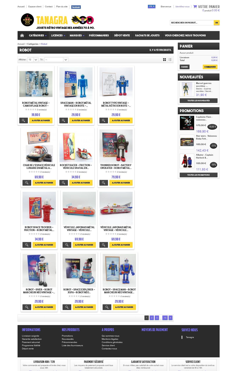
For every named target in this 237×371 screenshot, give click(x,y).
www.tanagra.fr (80, 355)
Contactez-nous (109, 285)
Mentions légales (110, 276)
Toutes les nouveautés (199, 100)
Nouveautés (191, 77)
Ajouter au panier (40, 120)
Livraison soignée (30, 272)
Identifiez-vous (182, 6)
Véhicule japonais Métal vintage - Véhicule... (155, 166)
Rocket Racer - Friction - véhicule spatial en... (36, 166)
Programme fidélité (31, 282)
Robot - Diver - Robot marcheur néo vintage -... (75, 228)
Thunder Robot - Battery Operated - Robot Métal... (75, 166)
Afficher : (23, 59)
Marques (77, 35)
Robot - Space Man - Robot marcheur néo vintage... (155, 229)
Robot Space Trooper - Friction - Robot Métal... (115, 166)
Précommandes (99, 35)
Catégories (38, 35)
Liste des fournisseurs (72, 282)
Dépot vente (122, 35)
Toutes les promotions (198, 175)
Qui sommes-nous (110, 272)
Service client (108, 282)
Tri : (42, 59)
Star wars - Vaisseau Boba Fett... (206, 137)
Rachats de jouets (148, 35)
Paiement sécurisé (31, 279)
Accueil (21, 44)
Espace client (34, 6)
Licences (59, 35)
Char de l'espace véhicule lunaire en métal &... (155, 104)
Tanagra (190, 274)
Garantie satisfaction (32, 276)
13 (165, 255)
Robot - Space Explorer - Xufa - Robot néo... (115, 228)
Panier (186, 46)
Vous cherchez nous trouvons (185, 35)
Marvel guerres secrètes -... (203, 85)
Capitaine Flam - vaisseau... (204, 118)
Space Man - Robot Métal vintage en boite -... (75, 104)
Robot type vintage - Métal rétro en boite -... (115, 104)
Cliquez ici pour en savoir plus (44, 308)
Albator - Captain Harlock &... (204, 156)
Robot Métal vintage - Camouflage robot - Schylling (35, 105)
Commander (210, 67)
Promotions (192, 110)
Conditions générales (112, 279)
